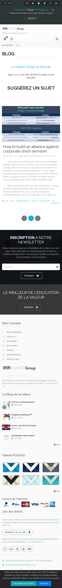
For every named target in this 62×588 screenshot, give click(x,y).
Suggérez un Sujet (31, 88)
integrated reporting (23, 201)
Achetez (31, 307)
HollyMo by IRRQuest (21, 415)
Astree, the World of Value (23, 426)
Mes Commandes (12, 332)
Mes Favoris (9, 346)
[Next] (38, 218)
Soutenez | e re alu (17, 532)
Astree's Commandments (23, 402)
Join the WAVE (29, 74)
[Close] (52, 9)
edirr (31, 18)
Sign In (12, 74)
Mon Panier (9, 341)
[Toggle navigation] (57, 39)
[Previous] (24, 218)
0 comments (50, 156)
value (7, 201)
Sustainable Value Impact (23, 436)
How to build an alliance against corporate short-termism (31, 149)
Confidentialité (11, 355)
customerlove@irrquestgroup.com (19, 565)
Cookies (8, 350)
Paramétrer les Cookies (24, 583)
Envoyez (32, 275)
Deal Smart (9, 45)
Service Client (10, 359)
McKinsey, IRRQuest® (32, 156)
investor (34, 201)
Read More (56, 203)
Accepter (44, 583)
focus (12, 201)
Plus (56, 445)
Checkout (9, 337)
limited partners (45, 201)
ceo (53, 201)
